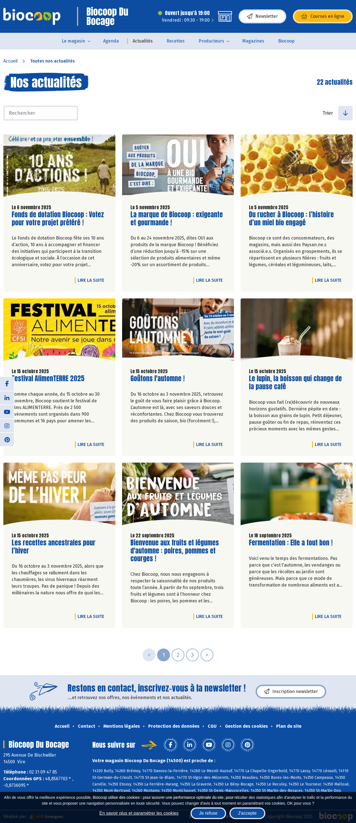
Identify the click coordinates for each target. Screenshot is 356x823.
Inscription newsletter (291, 691)
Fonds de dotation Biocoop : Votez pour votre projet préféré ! (58, 219)
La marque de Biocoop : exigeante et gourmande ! (176, 219)
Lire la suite (92, 280)
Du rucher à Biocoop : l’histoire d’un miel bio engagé (291, 219)
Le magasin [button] (73, 41)
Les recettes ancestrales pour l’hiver (53, 547)
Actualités (143, 41)
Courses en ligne (322, 16)
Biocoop (286, 41)
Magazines (253, 41)
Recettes (176, 41)
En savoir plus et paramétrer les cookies (139, 813)
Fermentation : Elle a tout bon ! (291, 543)
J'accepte (247, 813)
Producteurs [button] (211, 41)
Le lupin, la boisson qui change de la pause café (295, 383)
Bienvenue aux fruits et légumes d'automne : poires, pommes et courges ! (174, 551)
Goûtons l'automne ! (157, 379)
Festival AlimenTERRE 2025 (48, 379)
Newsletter (262, 16)
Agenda (111, 41)
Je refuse (208, 813)
